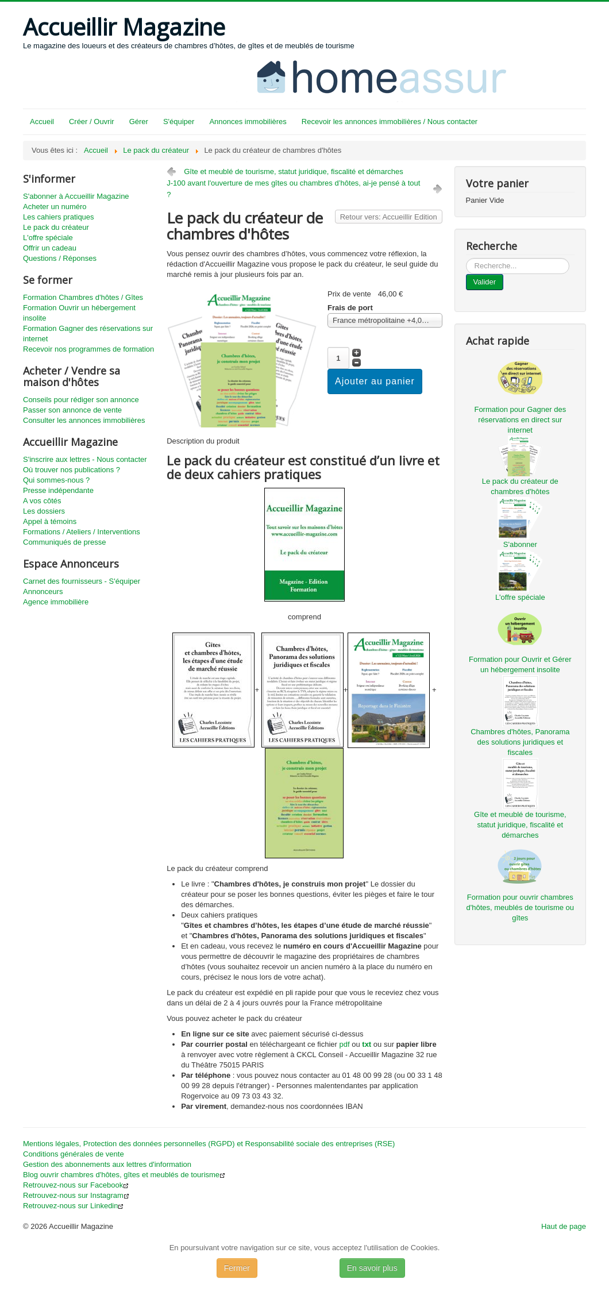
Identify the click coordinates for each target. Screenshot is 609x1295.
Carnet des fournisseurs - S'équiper (81, 581)
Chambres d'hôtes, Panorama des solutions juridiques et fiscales (520, 742)
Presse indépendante (58, 490)
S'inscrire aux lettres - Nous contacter (85, 459)
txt (366, 1044)
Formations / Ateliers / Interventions (81, 531)
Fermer (237, 1268)
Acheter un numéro (55, 206)
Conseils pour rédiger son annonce (81, 399)
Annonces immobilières (247, 121)
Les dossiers (44, 511)
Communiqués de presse (64, 542)
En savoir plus (372, 1268)
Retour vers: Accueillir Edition (388, 217)
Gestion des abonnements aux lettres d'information (107, 1164)
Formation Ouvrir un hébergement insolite (79, 312)
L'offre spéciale (48, 237)
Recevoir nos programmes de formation (88, 349)
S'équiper (179, 121)
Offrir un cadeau (49, 248)
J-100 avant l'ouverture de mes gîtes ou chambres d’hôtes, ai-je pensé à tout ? (293, 189)
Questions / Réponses (60, 258)
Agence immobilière (55, 602)
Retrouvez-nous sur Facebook (76, 1185)
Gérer (138, 121)
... (466, 258)
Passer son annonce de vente (72, 410)
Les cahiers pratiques (58, 217)
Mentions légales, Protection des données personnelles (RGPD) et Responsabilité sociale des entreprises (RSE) (209, 1143)
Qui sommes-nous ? (56, 480)
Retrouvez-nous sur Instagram (76, 1195)
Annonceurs (43, 591)
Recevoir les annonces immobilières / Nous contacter (389, 121)
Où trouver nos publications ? (71, 469)
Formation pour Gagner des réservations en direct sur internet (520, 419)
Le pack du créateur (56, 227)
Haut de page (563, 1226)
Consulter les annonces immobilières (84, 420)
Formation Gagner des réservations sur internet (88, 333)
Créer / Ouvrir (91, 121)
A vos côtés (42, 500)
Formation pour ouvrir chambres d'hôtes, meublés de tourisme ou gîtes (520, 907)
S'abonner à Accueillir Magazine (76, 196)
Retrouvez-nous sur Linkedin (73, 1205)
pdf (345, 1044)
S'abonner (520, 544)
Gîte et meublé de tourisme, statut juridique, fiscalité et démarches (293, 171)
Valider (484, 282)
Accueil (42, 121)
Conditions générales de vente (73, 1154)
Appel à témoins (49, 521)
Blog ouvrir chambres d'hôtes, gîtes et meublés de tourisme (124, 1174)
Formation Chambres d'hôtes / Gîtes (83, 297)
